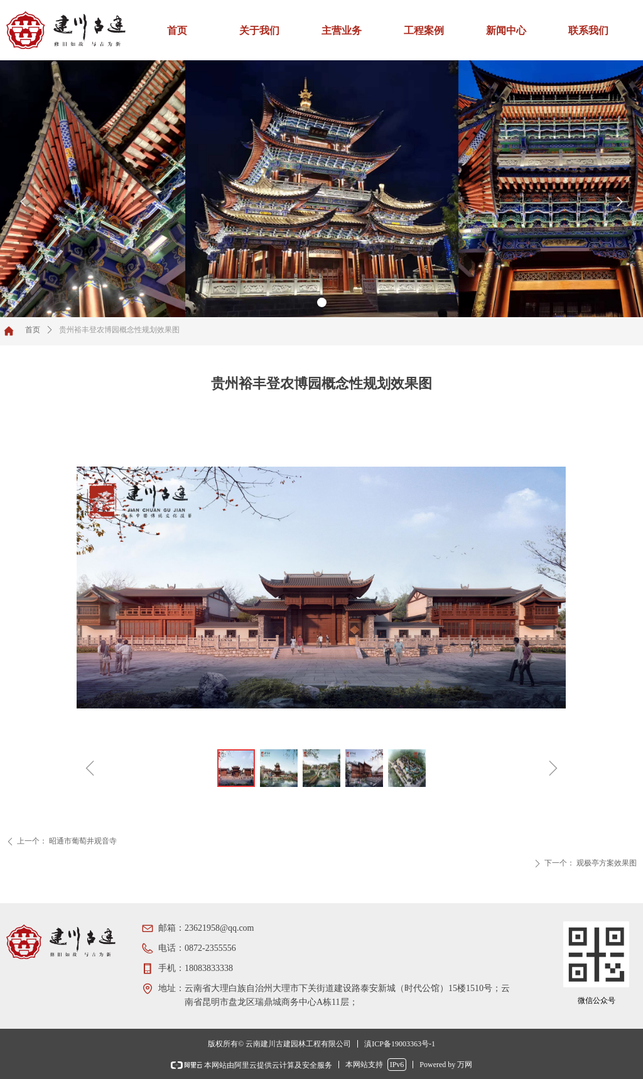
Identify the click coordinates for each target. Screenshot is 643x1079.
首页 (32, 329)
